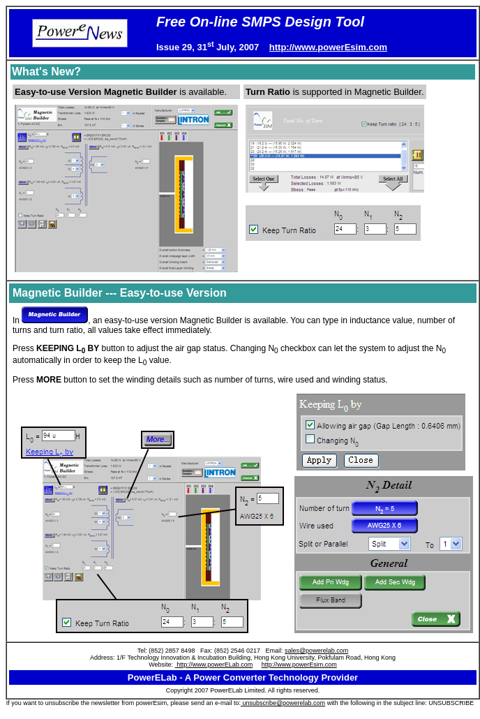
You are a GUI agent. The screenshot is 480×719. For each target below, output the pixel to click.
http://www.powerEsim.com (328, 47)
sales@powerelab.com (316, 650)
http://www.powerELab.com (214, 664)
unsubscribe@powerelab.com (283, 702)
